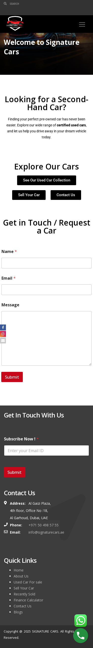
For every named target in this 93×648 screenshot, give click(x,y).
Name (9, 251)
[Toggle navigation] (82, 24)
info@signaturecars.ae (46, 532)
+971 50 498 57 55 (44, 525)
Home (19, 570)
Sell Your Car (24, 588)
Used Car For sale (28, 582)
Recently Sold (24, 594)
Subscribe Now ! (21, 439)
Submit (12, 377)
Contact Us (22, 606)
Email (8, 278)
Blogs (18, 612)
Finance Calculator (28, 600)
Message (10, 305)
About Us (21, 576)
